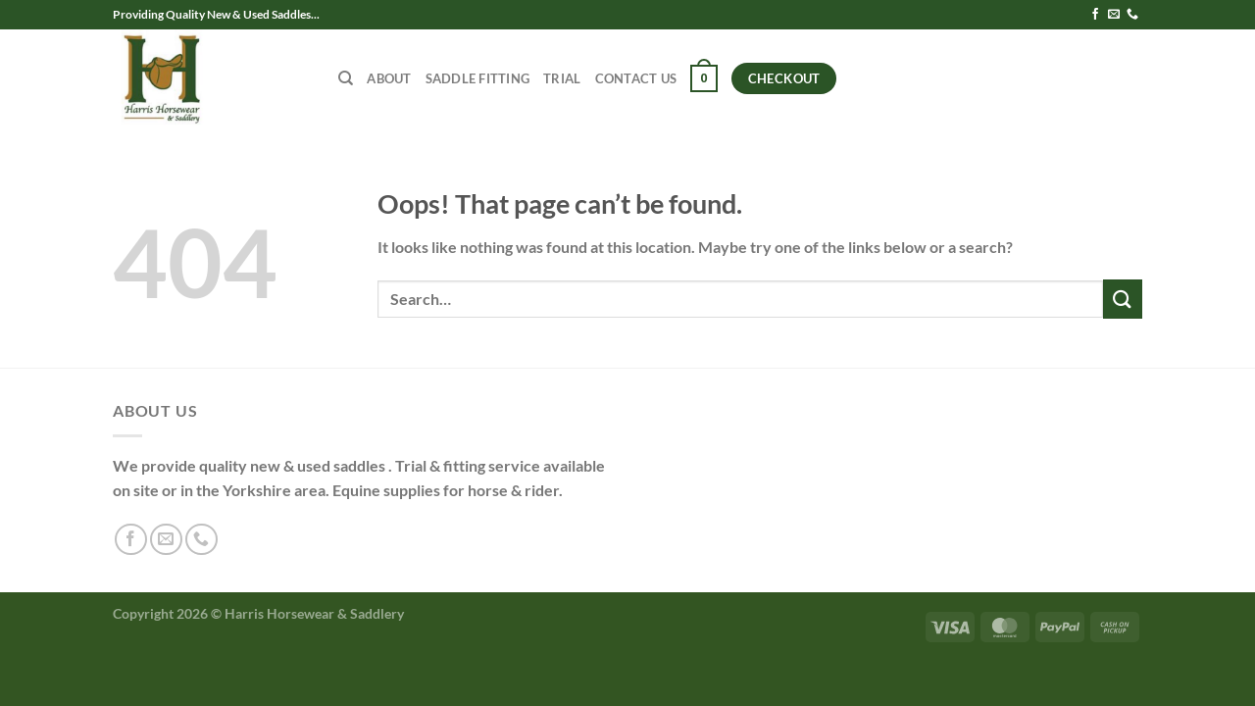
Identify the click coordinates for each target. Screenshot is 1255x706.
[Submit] (1122, 298)
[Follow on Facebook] (1095, 15)
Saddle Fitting (478, 78)
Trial (561, 78)
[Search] (345, 78)
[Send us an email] (1114, 15)
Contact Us (636, 78)
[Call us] (1132, 15)
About (389, 78)
